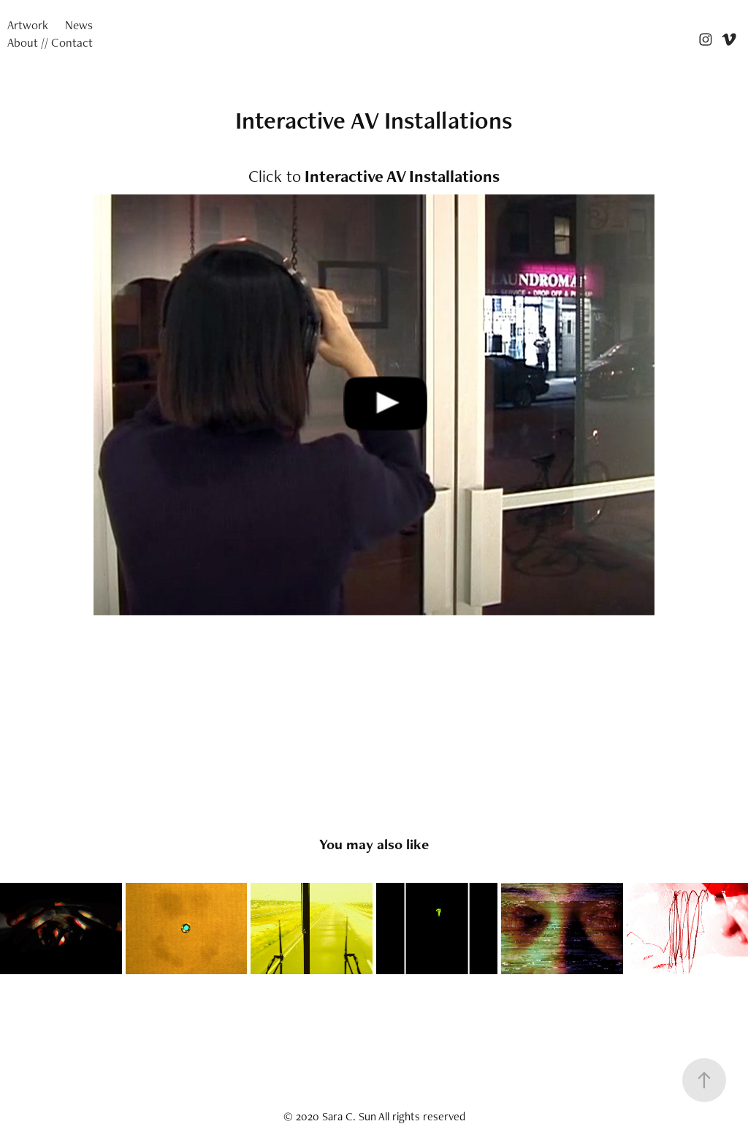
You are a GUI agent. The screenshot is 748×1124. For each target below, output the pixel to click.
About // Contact (50, 42)
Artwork (27, 25)
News (79, 25)
